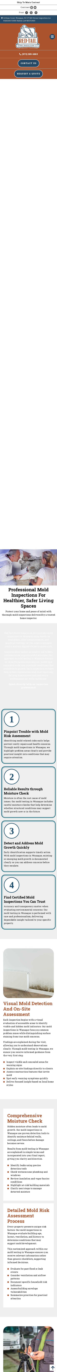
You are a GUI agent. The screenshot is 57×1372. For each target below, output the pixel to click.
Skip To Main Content (28, 2)
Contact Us (28, 63)
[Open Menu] (52, 36)
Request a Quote (28, 73)
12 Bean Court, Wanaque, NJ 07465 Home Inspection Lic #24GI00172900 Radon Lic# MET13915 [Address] (27, 19)
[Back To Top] (52, 1368)
